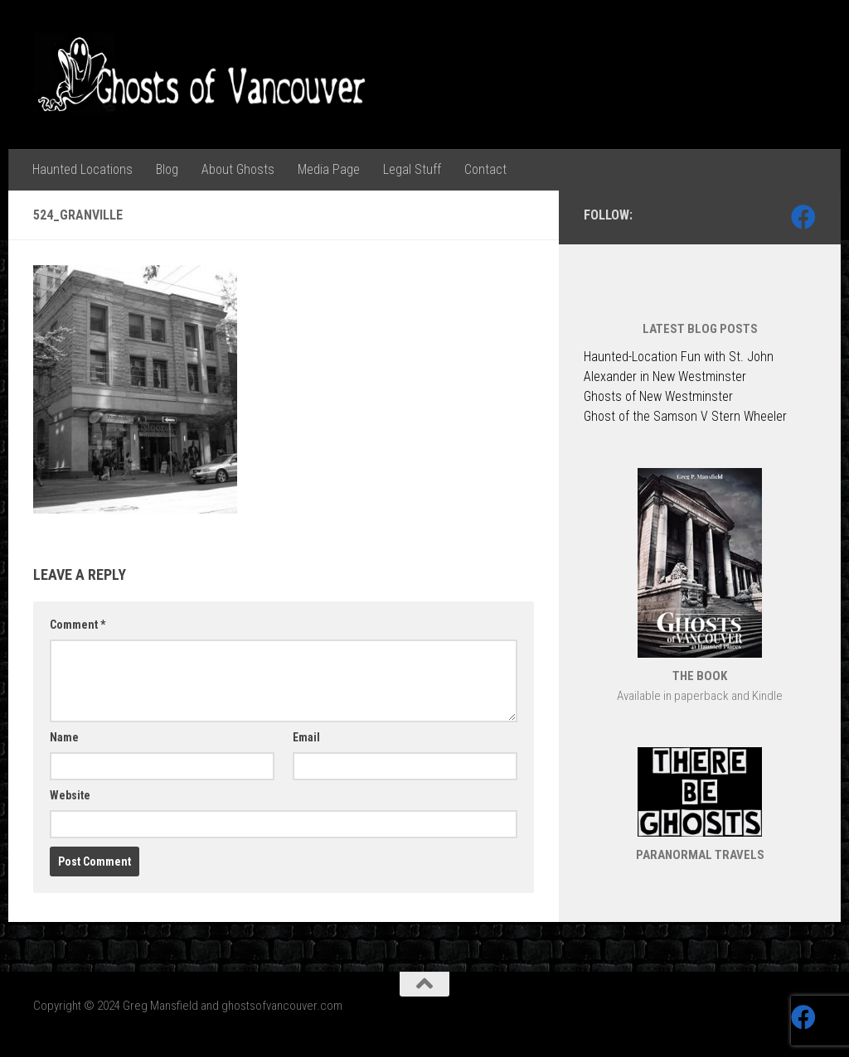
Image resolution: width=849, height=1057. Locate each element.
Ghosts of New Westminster (658, 396)
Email (306, 737)
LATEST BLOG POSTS (700, 328)
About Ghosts (237, 169)
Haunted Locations (82, 169)
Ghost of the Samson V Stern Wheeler (685, 416)
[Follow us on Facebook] (803, 217)
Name (64, 737)
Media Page (329, 169)
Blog (167, 169)
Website (70, 795)
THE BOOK (699, 675)
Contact (485, 169)
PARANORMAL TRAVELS (700, 854)
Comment (77, 624)
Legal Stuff (412, 169)
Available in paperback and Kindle (700, 695)
